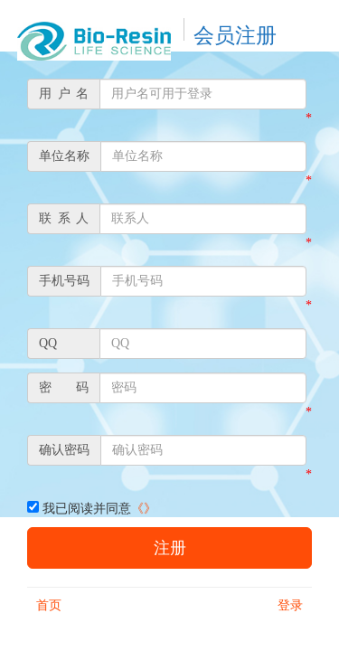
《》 (143, 508)
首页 (48, 605)
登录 (290, 605)
